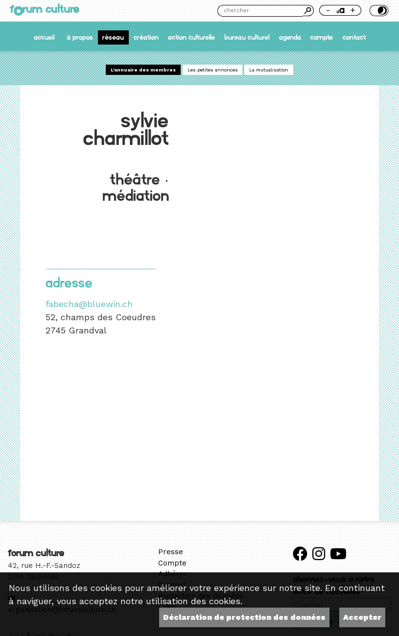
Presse (170, 551)
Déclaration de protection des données (244, 617)
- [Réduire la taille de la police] (328, 10)
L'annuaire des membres (143, 69)
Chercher (308, 10)
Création (146, 37)
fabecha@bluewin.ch (89, 304)
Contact (354, 37)
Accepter (362, 617)
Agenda (290, 37)
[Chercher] (260, 11)
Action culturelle (191, 37)
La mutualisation (268, 69)
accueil (44, 37)
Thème (378, 10)
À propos (80, 37)
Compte (321, 37)
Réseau (113, 37)
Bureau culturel (246, 37)
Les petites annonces (213, 69)
